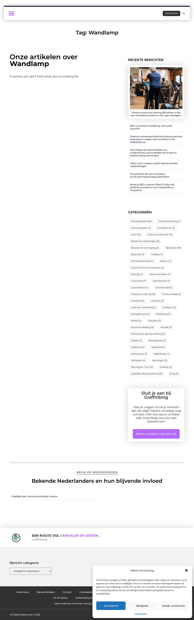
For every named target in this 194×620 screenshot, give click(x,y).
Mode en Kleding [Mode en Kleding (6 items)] (142, 327)
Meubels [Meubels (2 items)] (154, 320)
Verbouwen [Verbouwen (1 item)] (139, 353)
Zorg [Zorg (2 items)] (173, 373)
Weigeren (142, 605)
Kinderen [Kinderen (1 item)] (169, 307)
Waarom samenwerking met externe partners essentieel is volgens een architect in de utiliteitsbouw (156, 139)
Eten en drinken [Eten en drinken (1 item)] (159, 274)
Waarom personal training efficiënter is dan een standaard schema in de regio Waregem (156, 114)
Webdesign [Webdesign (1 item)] (161, 353)
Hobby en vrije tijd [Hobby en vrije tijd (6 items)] (143, 294)
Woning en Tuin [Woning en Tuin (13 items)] (142, 367)
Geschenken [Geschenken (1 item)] (161, 280)
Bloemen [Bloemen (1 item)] (137, 254)
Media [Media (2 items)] (136, 320)
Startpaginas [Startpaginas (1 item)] (157, 340)
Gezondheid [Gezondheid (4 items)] (139, 287)
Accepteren (111, 605)
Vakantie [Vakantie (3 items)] (157, 347)
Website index (45, 597)
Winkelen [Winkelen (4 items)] (138, 360)
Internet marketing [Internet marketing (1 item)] (143, 307)
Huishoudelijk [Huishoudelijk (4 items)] (171, 294)
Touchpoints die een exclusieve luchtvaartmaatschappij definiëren (149, 175)
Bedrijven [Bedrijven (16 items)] (173, 247)
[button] (186, 570)
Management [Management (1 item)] (140, 314)
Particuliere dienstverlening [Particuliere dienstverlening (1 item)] (148, 333)
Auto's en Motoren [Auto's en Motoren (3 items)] (160, 234)
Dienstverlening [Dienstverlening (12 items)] (142, 261)
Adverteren (23, 592)
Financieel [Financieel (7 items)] (138, 280)
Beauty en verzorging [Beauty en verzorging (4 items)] (145, 247)
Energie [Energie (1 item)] (137, 274)
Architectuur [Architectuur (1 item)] (166, 227)
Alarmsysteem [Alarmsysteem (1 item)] (141, 227)
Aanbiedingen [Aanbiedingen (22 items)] (141, 221)
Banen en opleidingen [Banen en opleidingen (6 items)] (145, 241)
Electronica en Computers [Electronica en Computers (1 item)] (147, 267)
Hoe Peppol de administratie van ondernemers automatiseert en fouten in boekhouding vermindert (153, 152)
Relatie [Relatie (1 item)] (136, 340)
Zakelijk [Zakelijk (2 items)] (166, 367)
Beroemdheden (50, 592)
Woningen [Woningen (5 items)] (159, 360)
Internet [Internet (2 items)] (157, 300)
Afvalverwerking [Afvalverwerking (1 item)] (169, 221)
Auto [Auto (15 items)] (136, 234)
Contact (75, 592)
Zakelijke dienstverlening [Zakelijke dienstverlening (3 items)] (147, 373)
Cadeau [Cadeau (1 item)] (157, 254)
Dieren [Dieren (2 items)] (165, 261)
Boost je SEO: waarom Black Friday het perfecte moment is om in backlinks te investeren (152, 187)
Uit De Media (72, 597)
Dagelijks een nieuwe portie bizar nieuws (35, 496)
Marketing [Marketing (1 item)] (163, 314)
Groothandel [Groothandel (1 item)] (163, 287)
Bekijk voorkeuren (173, 605)
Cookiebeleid (140, 613)
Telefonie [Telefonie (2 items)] (138, 347)
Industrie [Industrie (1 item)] (137, 300)
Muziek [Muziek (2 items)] (166, 327)
